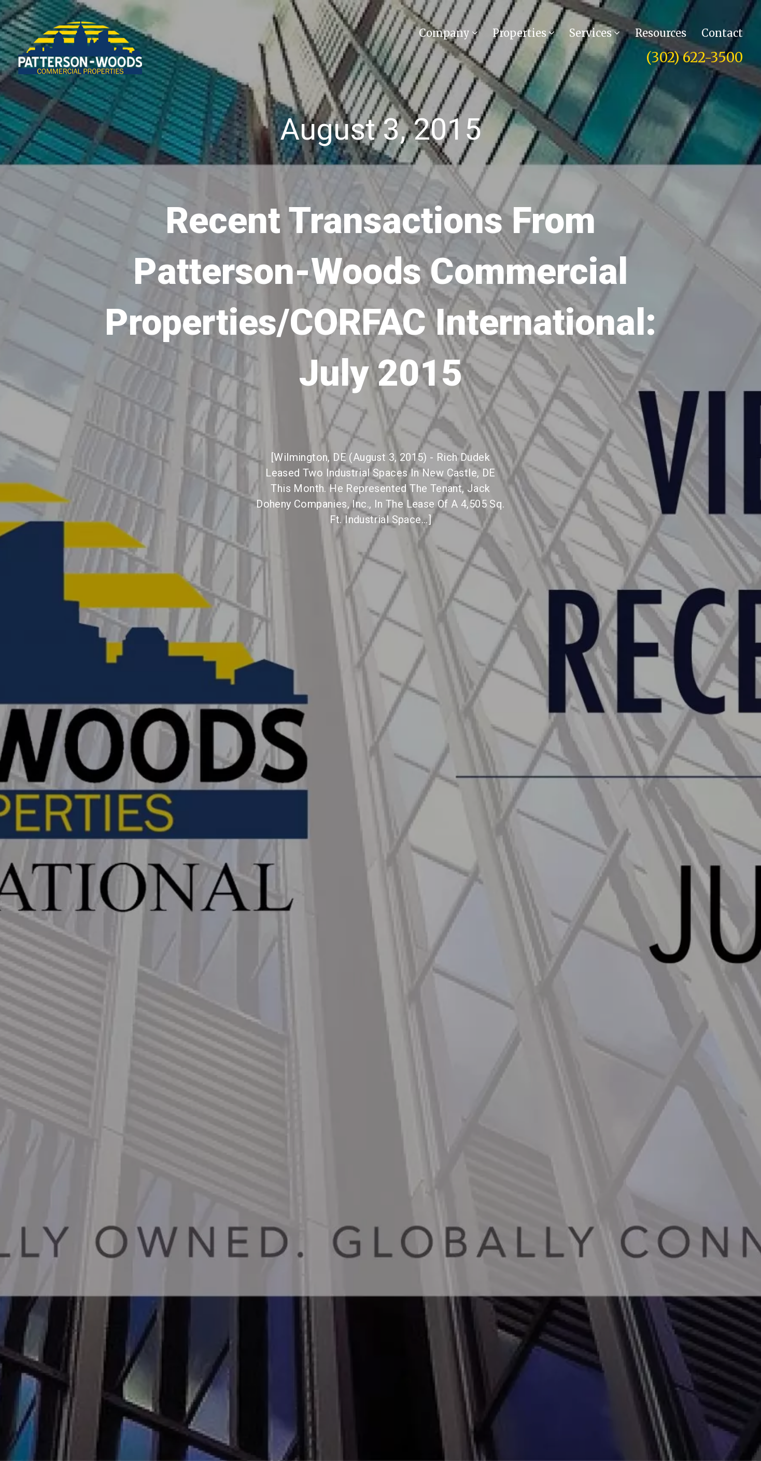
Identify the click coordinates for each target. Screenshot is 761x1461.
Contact (722, 32)
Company (448, 32)
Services (594, 32)
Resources (660, 32)
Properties (523, 32)
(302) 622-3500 (694, 57)
